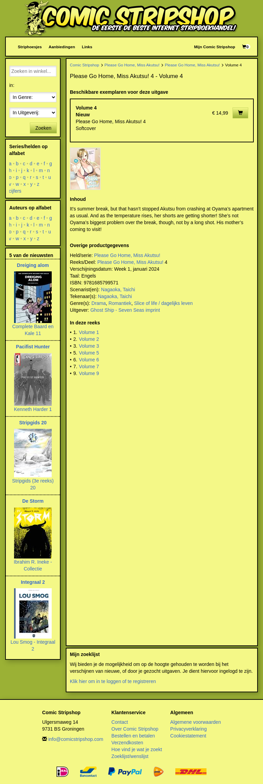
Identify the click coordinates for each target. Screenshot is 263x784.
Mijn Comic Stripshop (214, 46)
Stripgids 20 (33, 422)
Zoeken (43, 128)
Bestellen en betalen (133, 735)
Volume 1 (89, 332)
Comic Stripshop (84, 65)
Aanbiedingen (62, 46)
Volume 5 (89, 353)
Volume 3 (89, 346)
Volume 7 (89, 366)
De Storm (32, 501)
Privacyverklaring (188, 729)
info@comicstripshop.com (75, 739)
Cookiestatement (188, 735)
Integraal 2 (33, 582)
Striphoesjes (30, 46)
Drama (98, 303)
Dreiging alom (33, 265)
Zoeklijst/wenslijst (129, 756)
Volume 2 (89, 339)
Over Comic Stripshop (134, 729)
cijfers (15, 191)
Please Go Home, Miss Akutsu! (132, 65)
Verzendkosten (127, 742)
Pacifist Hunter (33, 346)
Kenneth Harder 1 (33, 409)
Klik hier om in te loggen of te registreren (113, 681)
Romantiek (120, 303)
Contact (119, 722)
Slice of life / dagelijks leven (163, 303)
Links (87, 46)
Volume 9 (89, 373)
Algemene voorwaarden (195, 722)
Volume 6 (89, 359)
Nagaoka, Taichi (118, 289)
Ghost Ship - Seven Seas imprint (125, 310)
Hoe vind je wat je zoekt (136, 749)
